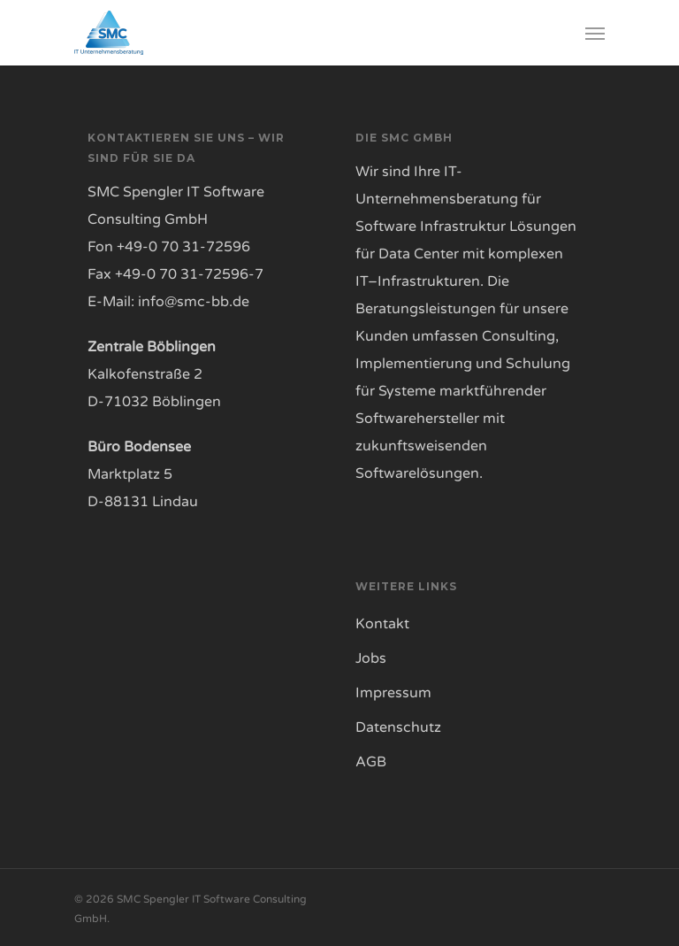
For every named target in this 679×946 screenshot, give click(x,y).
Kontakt (382, 624)
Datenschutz (398, 727)
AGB (370, 762)
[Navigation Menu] (595, 33)
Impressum (393, 693)
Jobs (370, 658)
